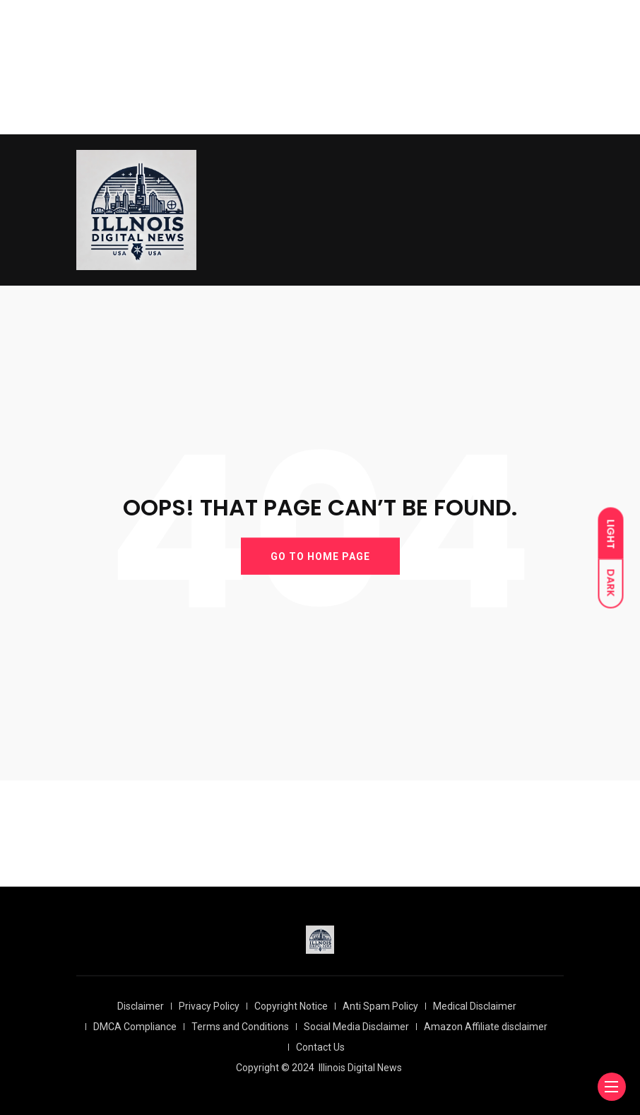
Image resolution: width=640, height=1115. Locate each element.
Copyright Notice (291, 1006)
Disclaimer (140, 1006)
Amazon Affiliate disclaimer (485, 1026)
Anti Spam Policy (380, 1006)
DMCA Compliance (135, 1026)
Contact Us (320, 1047)
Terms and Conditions (240, 1026)
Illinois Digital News (360, 1067)
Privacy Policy (209, 1006)
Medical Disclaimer (474, 1006)
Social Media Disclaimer (356, 1026)
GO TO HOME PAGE (320, 555)
